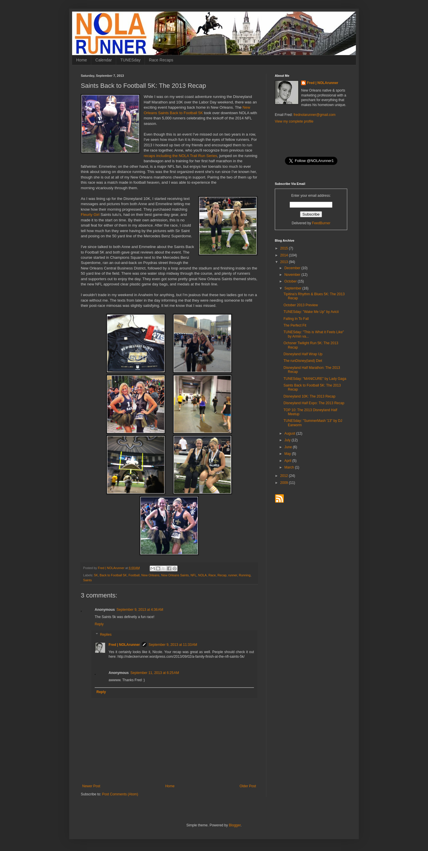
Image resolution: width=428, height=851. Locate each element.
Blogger (235, 825)
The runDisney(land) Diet (302, 361)
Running (244, 575)
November (292, 275)
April (288, 461)
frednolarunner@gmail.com (315, 115)
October (291, 281)
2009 (284, 483)
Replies (105, 635)
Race (212, 575)
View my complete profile (294, 121)
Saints (87, 580)
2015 (284, 248)
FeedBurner (321, 223)
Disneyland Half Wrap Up (303, 354)
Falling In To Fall (296, 319)
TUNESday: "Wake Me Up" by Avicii (311, 312)
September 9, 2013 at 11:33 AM (173, 645)
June (288, 447)
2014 (284, 255)
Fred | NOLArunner (124, 645)
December (292, 268)
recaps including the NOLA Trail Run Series (180, 156)
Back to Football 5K (113, 575)
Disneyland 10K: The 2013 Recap (309, 396)
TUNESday (130, 60)
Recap (221, 575)
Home (81, 60)
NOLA (202, 575)
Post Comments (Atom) (120, 794)
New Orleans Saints (175, 575)
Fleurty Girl (90, 214)
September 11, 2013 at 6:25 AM (154, 673)
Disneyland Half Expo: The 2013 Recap (313, 403)
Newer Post (91, 786)
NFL (193, 575)
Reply (99, 624)
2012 (284, 476)
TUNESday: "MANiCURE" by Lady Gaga (314, 379)
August (290, 433)
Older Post (247, 786)
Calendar (103, 60)
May (288, 454)
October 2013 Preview (300, 305)
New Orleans (150, 575)
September (293, 288)
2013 (284, 262)
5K (96, 575)
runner (232, 575)
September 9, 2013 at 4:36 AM (139, 610)
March (289, 467)
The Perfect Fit (294, 325)
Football (134, 575)
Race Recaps (161, 60)
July (288, 440)
